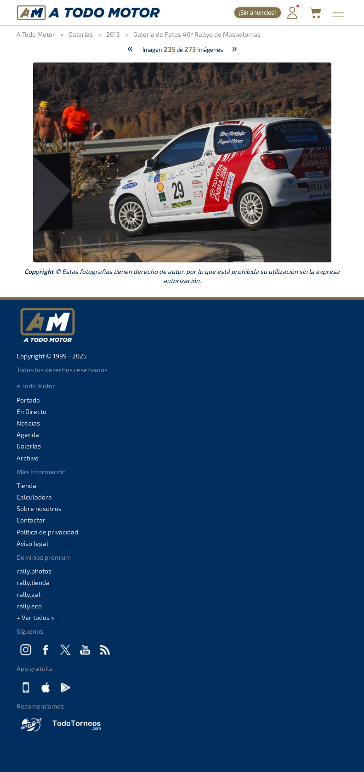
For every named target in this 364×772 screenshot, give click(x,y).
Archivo (28, 458)
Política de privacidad (47, 532)
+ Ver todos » (35, 617)
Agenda (28, 434)
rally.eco (29, 606)
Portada (28, 400)
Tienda (26, 485)
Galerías (29, 446)
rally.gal (28, 594)
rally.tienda (33, 582)
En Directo (31, 411)
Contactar (31, 520)
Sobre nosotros (39, 508)
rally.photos (34, 571)
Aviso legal (32, 543)
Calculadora (34, 497)
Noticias (28, 423)
